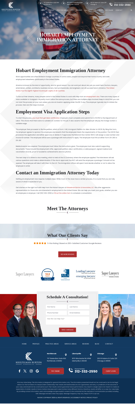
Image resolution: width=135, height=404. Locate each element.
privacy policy (92, 398)
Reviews (79, 10)
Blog (101, 10)
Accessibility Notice (78, 398)
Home (23, 344)
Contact (119, 10)
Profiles (51, 10)
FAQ (72, 10)
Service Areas (70, 344)
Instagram (31, 371)
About (43, 10)
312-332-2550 (123, 5)
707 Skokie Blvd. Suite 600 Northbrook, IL (51, 3)
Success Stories (91, 10)
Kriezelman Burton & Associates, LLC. (81, 187)
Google (37, 371)
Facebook (19, 371)
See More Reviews (67, 254)
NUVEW (39, 398)
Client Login (110, 371)
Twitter (24, 371)
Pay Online (109, 10)
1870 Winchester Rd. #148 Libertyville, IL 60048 (74, 3)
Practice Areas (62, 10)
